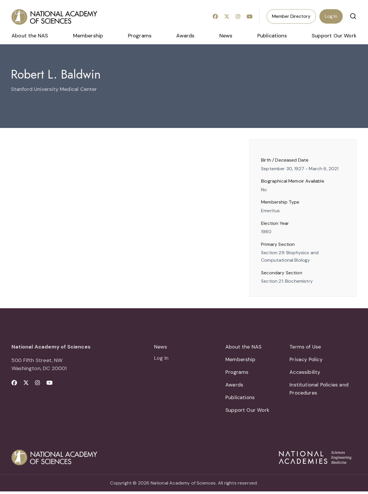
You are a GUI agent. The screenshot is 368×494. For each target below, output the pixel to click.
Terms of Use (305, 346)
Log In (331, 16)
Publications (272, 35)
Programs (140, 35)
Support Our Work (334, 35)
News (226, 35)
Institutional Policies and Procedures (319, 390)
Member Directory (291, 16)
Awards (185, 35)
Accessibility (305, 372)
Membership (88, 35)
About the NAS (30, 35)
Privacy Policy (306, 360)
